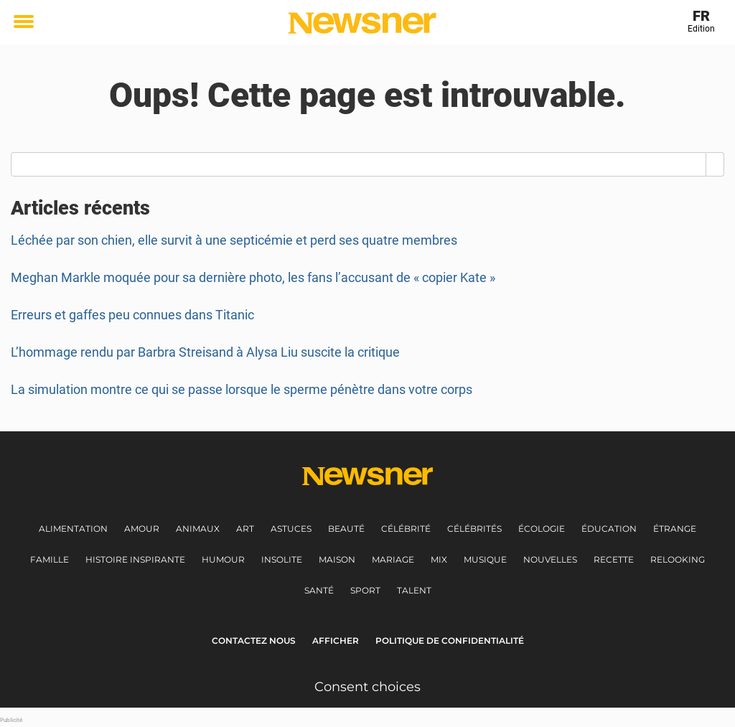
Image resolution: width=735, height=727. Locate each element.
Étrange (674, 528)
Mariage (393, 559)
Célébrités (474, 528)
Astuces (291, 528)
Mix (439, 559)
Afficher (335, 640)
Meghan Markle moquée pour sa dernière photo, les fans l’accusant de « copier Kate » (253, 277)
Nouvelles (550, 559)
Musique (485, 559)
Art (245, 528)
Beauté (346, 528)
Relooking (677, 559)
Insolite (281, 559)
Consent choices (367, 687)
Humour (223, 559)
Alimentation (73, 528)
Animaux (198, 528)
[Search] (715, 164)
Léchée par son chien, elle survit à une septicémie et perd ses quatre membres (234, 240)
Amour (141, 528)
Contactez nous (254, 640)
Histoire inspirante (135, 559)
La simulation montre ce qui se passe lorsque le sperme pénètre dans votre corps (241, 389)
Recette (614, 559)
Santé (319, 590)
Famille (49, 559)
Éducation (609, 528)
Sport (365, 590)
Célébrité (406, 528)
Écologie (541, 528)
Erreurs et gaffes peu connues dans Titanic (132, 314)
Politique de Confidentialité (449, 640)
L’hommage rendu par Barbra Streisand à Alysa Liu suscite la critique (205, 352)
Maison (337, 559)
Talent (414, 590)
